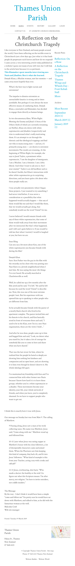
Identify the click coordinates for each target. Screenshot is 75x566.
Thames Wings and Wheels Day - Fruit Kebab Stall (62, 86)
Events (30, 26)
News (21, 26)
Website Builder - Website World (37, 559)
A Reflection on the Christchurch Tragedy (61, 70)
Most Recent (61, 108)
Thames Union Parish (37, 13)
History (40, 26)
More (57, 96)
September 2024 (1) (60, 114)
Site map (50, 551)
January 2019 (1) (61, 125)
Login (62, 26)
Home (12, 26)
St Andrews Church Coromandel (44, 31)
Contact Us (20, 31)
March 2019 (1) (62, 120)
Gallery (52, 26)
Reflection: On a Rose (62, 60)
